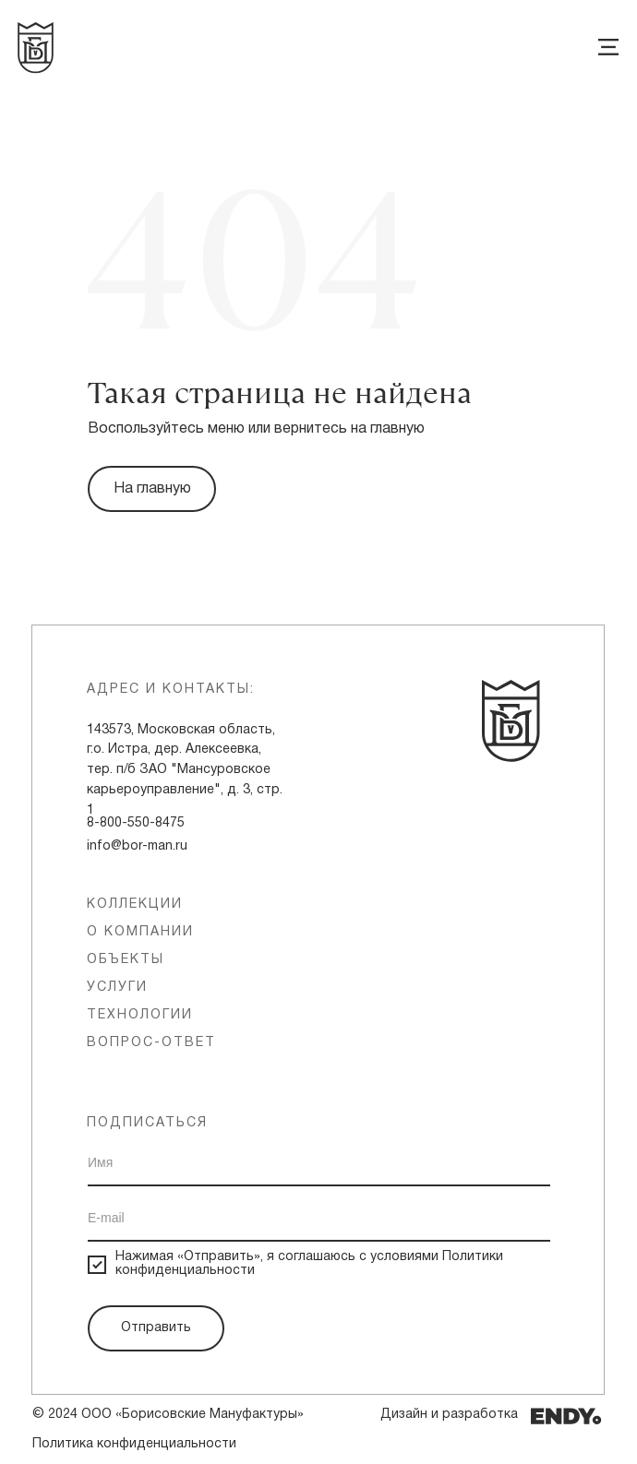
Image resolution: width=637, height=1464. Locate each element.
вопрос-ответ (151, 1043)
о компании (140, 932)
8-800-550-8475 (136, 823)
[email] (319, 1219)
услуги (117, 988)
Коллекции (135, 905)
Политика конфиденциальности (134, 1444)
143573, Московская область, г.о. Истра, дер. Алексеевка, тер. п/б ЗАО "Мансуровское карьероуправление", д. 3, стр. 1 (184, 770)
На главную (152, 488)
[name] (319, 1163)
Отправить (156, 1328)
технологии (140, 1015)
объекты (125, 960)
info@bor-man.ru (137, 846)
